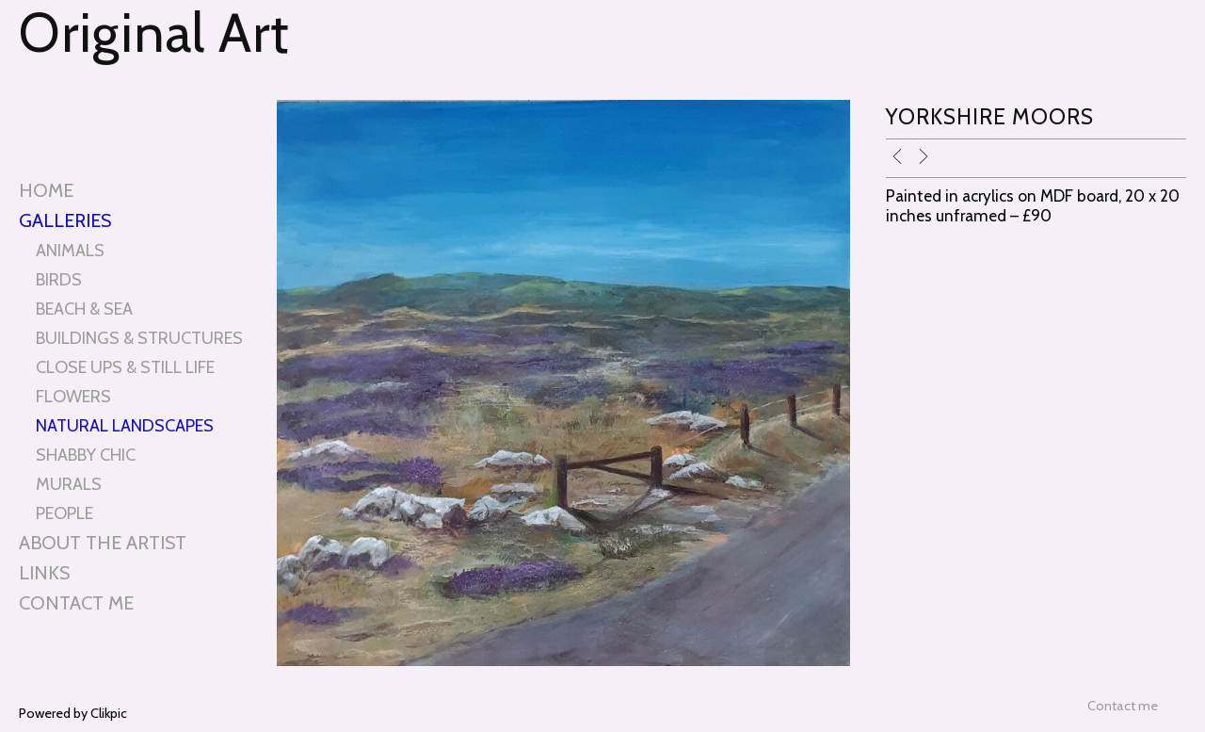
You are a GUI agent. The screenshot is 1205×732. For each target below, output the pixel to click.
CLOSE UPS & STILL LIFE (125, 367)
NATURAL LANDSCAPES (125, 425)
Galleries (65, 220)
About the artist (102, 542)
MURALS (69, 484)
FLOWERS (73, 396)
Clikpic (108, 713)
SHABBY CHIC (86, 454)
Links (44, 572)
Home (46, 190)
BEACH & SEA (84, 308)
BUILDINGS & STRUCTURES (139, 338)
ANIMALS (70, 250)
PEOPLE (64, 513)
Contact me (76, 603)
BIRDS (59, 279)
